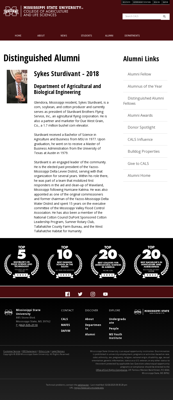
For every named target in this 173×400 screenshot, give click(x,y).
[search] (164, 17)
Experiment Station (142, 2)
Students (86, 35)
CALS (64, 319)
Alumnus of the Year (145, 86)
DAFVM (165, 2)
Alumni (109, 35)
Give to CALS (138, 163)
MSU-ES (157, 2)
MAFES (65, 325)
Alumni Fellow (139, 74)
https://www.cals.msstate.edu (89, 387)
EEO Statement (29, 351)
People (114, 328)
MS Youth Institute (115, 336)
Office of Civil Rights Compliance (111, 369)
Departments (132, 35)
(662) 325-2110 (28, 325)
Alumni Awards (140, 115)
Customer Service (11, 351)
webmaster (83, 384)
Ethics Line (44, 351)
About (41, 35)
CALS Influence (140, 139)
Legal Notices (58, 351)
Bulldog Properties (144, 151)
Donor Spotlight (141, 127)
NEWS (64, 35)
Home (18, 35)
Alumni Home (139, 175)
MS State (126, 2)
